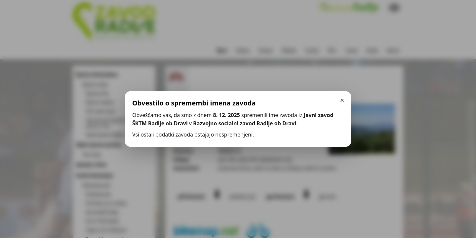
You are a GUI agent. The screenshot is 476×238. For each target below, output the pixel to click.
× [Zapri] (342, 100)
